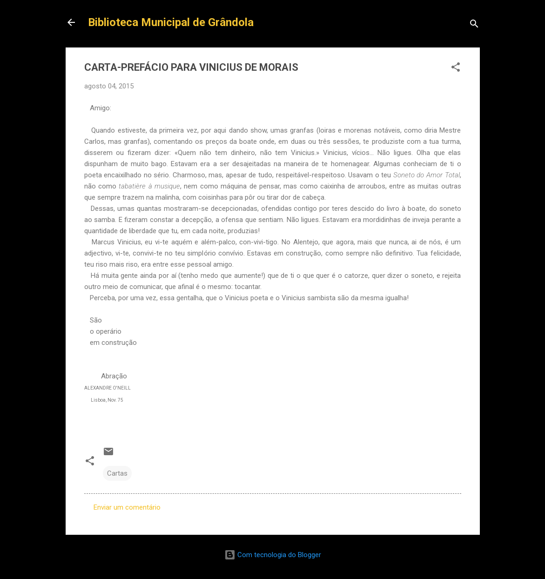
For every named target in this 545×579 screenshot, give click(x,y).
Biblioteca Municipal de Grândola (171, 22)
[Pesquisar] (474, 25)
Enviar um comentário (127, 507)
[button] (455, 68)
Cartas (117, 473)
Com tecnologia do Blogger (272, 555)
